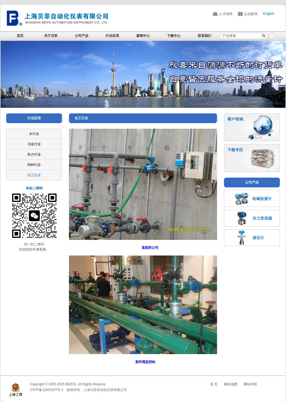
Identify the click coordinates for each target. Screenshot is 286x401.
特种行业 (34, 165)
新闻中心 (143, 36)
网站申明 (250, 384)
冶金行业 (34, 144)
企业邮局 (251, 14)
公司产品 (81, 36)
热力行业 (34, 154)
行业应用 (112, 36)
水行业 (34, 134)
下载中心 (173, 36)
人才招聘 (225, 14)
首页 (20, 36)
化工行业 (34, 175)
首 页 (214, 384)
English (268, 14)
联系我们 (204, 36)
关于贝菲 (51, 36)
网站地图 (230, 384)
